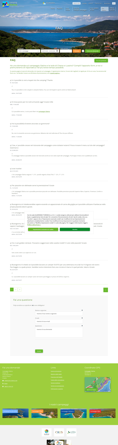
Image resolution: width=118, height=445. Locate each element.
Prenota (76, 51)
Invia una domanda (92, 51)
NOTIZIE (84, 3)
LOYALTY (90, 3)
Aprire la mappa (91, 390)
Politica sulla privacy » (34, 225)
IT (113, 3)
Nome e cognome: (40, 310)
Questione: (38, 326)
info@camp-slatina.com (9, 380)
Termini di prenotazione (57, 386)
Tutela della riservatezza (57, 380)
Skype (4, 383)
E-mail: (37, 318)
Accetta (75, 229)
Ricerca (107, 3)
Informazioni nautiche (57, 389)
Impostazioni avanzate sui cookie (43, 229)
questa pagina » (55, 73)
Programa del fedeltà (56, 377)
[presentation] (47, 344)
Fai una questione (101, 60)
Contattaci (98, 3)
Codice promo (64, 48)
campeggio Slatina (44, 111)
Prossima (105, 290)
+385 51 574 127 (7, 386)
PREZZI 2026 (76, 3)
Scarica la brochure (56, 371)
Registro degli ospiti (56, 374)
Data (42, 48)
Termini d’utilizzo (55, 383)
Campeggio (20, 48)
